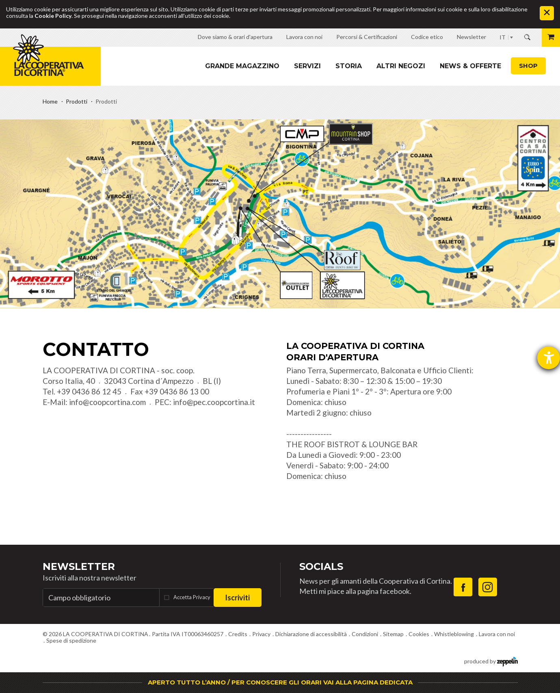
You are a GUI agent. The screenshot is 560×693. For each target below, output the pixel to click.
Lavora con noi (497, 633)
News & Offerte (470, 66)
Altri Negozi (400, 66)
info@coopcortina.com (107, 402)
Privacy (261, 633)
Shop (528, 65)
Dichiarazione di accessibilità (311, 633)
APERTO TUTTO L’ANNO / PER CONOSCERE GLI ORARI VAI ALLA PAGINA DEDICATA (280, 682)
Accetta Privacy (191, 597)
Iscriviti (237, 597)
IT (502, 37)
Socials (321, 566)
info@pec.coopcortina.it (214, 402)
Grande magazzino (242, 66)
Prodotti (76, 101)
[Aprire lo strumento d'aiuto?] (548, 357)
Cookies (419, 633)
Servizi (307, 66)
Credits (237, 633)
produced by (491, 661)
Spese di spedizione (71, 640)
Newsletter (79, 566)
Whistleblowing (454, 633)
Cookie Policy (53, 15)
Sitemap (393, 633)
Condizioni (365, 633)
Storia (348, 66)
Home (50, 101)
